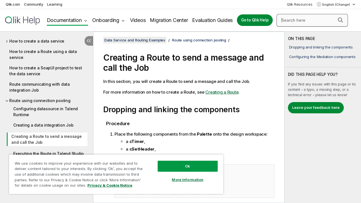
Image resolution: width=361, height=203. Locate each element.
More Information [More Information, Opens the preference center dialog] (183, 175)
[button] (340, 20)
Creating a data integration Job (43, 125)
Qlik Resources (299, 4)
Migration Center (169, 20)
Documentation (64, 20)
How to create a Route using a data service (43, 54)
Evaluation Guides (212, 20)
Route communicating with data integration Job (39, 87)
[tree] (46, 107)
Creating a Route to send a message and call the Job (46, 139)
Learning (54, 4)
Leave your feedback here (316, 107)
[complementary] (323, 117)
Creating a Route (221, 92)
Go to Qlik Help (254, 20)
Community (33, 4)
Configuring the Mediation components (322, 56)
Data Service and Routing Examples (134, 40)
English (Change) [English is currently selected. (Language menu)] (336, 4)
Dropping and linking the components (321, 47)
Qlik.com (13, 4)
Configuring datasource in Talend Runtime (45, 111)
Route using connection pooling (40, 100)
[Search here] (312, 20)
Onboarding (105, 20)
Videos (138, 20)
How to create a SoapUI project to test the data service (45, 70)
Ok (183, 162)
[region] (113, 172)
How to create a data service (36, 41)
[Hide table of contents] (89, 41)
